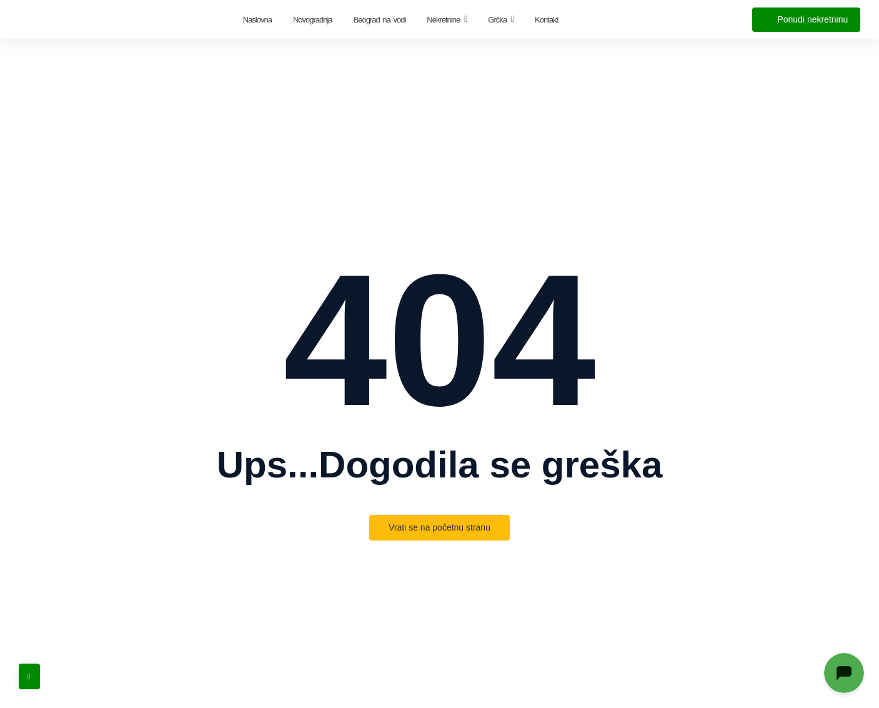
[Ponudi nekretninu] (806, 19)
